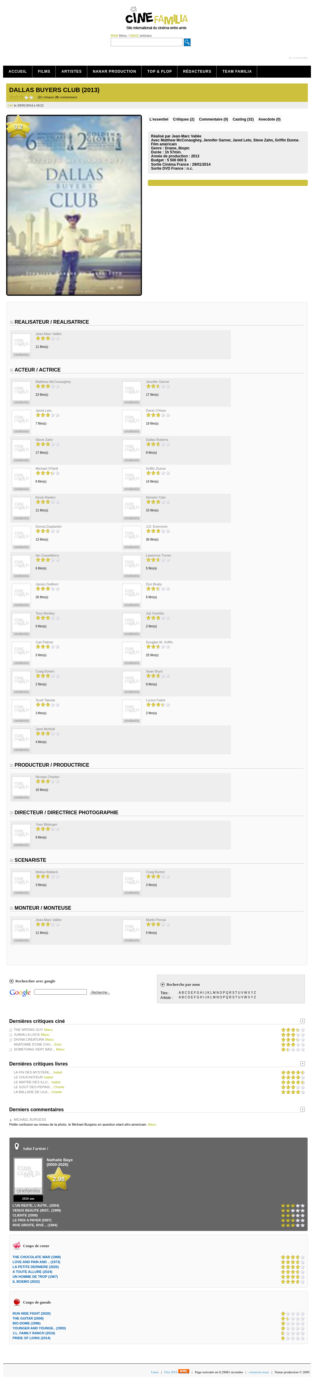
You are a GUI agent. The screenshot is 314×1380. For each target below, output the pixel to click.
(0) (213, 119)
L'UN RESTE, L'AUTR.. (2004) (36, 1205)
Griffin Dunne (156, 468)
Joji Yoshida (155, 613)
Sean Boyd (154, 671)
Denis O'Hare (156, 410)
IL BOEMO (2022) (26, 1281)
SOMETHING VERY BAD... (34, 1049)
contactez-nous (259, 1372)
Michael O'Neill (47, 468)
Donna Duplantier (49, 526)
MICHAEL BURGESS (30, 1119)
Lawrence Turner (158, 555)
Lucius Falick (156, 700)
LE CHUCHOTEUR (28, 1077)
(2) (183, 119)
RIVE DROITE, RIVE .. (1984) (35, 1225)
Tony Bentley (45, 613)
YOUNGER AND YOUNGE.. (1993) (39, 1328)
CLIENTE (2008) (25, 1215)
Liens (155, 1372)
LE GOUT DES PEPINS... (33, 1087)
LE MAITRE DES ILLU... (32, 1082)
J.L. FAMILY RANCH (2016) (34, 1333)
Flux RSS (176, 1372)
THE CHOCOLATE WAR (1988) (37, 1257)
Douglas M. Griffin (159, 642)
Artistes (71, 71)
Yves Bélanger (46, 824)
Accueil (18, 71)
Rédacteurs (197, 71)
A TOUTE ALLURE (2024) (32, 1272)
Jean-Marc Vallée (49, 334)
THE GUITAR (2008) (28, 1318)
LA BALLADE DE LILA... (32, 1092)
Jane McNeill (45, 729)
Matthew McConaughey (53, 382)
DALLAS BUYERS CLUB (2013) (54, 90)
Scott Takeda (45, 700)
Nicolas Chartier (47, 777)
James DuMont (47, 584)
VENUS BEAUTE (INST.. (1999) (37, 1210)
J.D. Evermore (156, 526)
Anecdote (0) (269, 119)
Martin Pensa (156, 920)
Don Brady (154, 584)
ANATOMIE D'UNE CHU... (33, 1044)
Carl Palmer (44, 642)
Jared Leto (44, 410)
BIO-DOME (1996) (26, 1323)
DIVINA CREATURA (29, 1039)
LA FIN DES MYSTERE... (33, 1072)
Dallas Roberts (157, 439)
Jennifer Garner (157, 382)
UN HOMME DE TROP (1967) (35, 1276)
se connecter (298, 58)
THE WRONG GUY (28, 1029)
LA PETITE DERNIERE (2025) (36, 1267)
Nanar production (114, 71)
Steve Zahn (44, 439)
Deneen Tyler (156, 497)
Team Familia (237, 71)
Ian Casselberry (47, 555)
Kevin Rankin (46, 497)
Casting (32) (243, 119)
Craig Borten (45, 671)
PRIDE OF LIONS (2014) (31, 1338)
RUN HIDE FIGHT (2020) (32, 1313)
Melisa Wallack (47, 872)
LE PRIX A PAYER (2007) (32, 1220)
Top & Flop (159, 71)
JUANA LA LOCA (27, 1034)
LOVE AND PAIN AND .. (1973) (36, 1262)
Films (44, 71)
